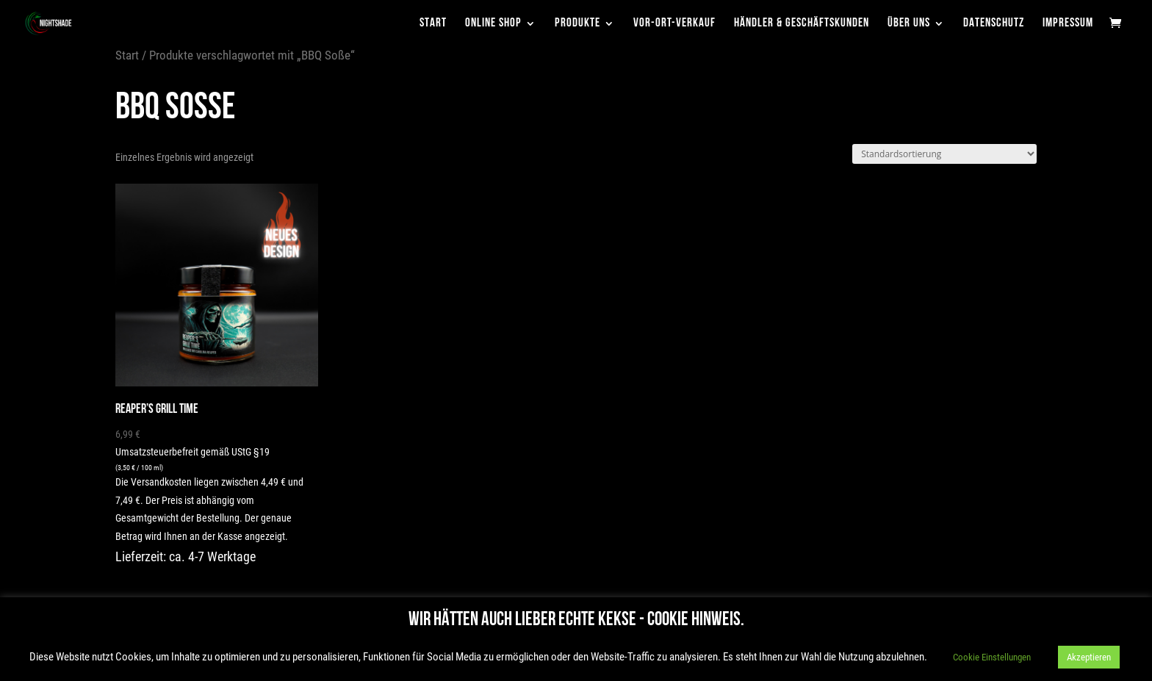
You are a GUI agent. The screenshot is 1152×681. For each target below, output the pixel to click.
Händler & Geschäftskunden (801, 23)
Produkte (577, 23)
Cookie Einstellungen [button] (992, 657)
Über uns (909, 23)
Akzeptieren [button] (1089, 657)
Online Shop (493, 23)
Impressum (1068, 23)
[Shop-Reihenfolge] (944, 154)
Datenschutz (993, 23)
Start (433, 23)
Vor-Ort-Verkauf (674, 23)
